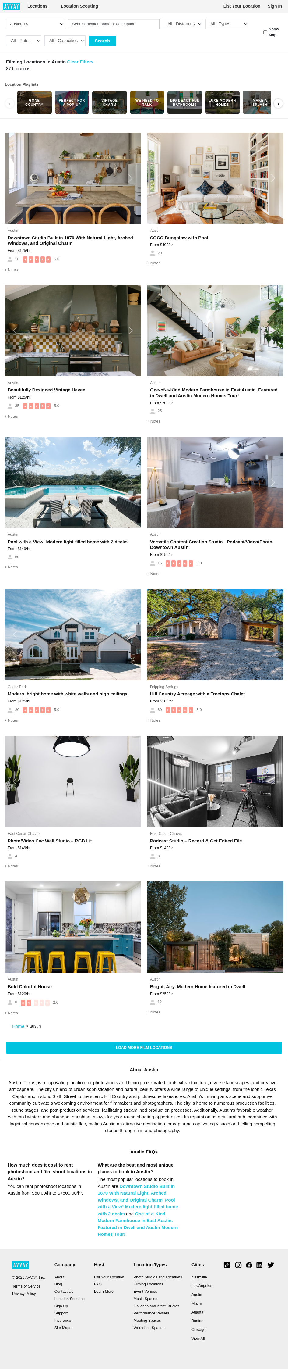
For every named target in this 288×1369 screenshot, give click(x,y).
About (59, 1277)
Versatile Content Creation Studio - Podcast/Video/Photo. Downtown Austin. (212, 544)
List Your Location (242, 6)
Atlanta (197, 1312)
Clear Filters (80, 61)
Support (61, 1313)
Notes (11, 270)
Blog (58, 1284)
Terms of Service (26, 1286)
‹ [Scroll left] (10, 104)
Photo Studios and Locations (158, 1277)
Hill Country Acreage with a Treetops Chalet (197, 693)
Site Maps (63, 1328)
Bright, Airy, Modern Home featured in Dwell (197, 986)
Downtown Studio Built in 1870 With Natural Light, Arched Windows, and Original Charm (70, 240)
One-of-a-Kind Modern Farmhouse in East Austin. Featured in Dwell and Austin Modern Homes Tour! (214, 392)
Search (102, 40)
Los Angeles (201, 1286)
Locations (37, 6)
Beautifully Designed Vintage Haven (47, 389)
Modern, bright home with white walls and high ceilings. (68, 693)
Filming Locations (148, 1284)
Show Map (274, 32)
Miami (196, 1303)
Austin (13, 230)
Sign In (275, 6)
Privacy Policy (24, 1294)
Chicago (198, 1330)
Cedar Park (17, 687)
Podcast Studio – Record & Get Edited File (196, 840)
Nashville (199, 1277)
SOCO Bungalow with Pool (179, 237)
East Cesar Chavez (24, 833)
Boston (197, 1321)
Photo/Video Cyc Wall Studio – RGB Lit (50, 840)
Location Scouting (79, 6)
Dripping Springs (164, 687)
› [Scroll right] (278, 104)
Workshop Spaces (149, 1328)
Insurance (62, 1320)
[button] (15, 178)
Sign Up (61, 1306)
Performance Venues (151, 1313)
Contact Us (63, 1291)
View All (198, 1338)
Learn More (104, 1291)
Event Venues (145, 1291)
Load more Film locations (144, 1048)
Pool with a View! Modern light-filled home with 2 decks (68, 541)
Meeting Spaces (147, 1320)
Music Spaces (145, 1299)
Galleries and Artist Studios (156, 1306)
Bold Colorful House (30, 986)
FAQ (98, 1284)
